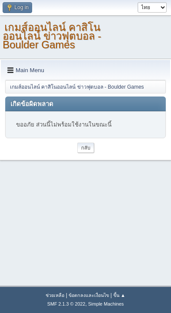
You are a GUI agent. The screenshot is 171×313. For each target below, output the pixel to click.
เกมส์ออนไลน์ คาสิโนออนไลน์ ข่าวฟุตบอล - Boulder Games (52, 35)
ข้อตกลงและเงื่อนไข (89, 295)
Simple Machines (106, 303)
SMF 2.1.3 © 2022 (66, 303)
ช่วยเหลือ (55, 295)
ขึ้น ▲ (119, 295)
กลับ (85, 147)
